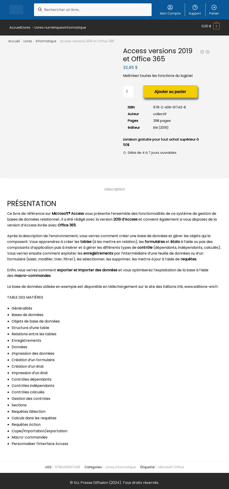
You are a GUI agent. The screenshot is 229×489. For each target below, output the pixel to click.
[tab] (114, 183)
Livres (27, 38)
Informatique (46, 38)
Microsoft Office (171, 464)
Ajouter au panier (170, 88)
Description (114, 186)
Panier (214, 10)
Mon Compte (170, 10)
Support (195, 10)
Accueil (14, 38)
